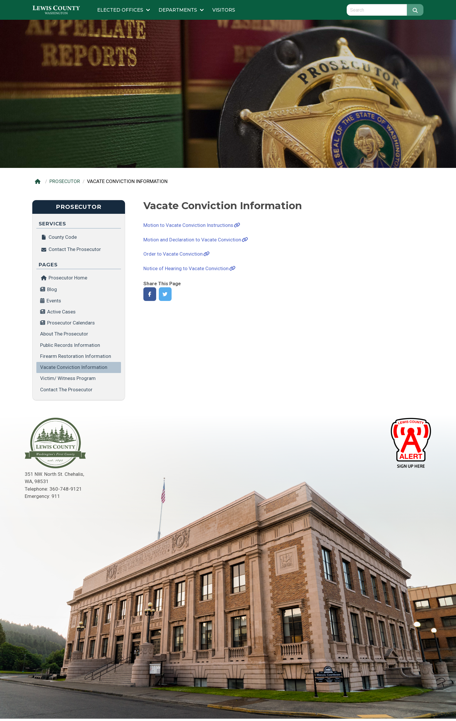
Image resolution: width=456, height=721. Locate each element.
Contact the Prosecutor (66, 389)
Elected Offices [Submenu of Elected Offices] (120, 10)
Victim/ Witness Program (68, 378)
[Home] (39, 181)
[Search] (415, 10)
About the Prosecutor (64, 334)
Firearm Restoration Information (75, 356)
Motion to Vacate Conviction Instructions (188, 225)
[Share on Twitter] (165, 294)
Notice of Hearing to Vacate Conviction (186, 268)
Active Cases (61, 312)
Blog (52, 289)
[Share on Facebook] (149, 294)
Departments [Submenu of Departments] (177, 10)
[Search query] (377, 10)
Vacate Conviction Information (73, 367)
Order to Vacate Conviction (173, 254)
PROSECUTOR (64, 181)
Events (54, 301)
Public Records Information (70, 345)
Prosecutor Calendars (71, 323)
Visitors (223, 10)
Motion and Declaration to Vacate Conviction (192, 240)
